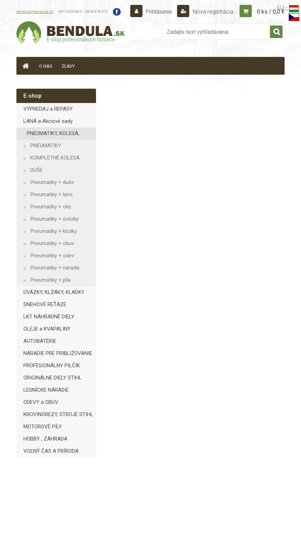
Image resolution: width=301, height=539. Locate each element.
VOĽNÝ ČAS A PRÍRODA (51, 451)
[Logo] (70, 33)
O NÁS (45, 66)
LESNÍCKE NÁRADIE (46, 390)
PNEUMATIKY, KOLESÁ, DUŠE (53, 135)
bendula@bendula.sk (34, 11)
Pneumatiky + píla (50, 280)
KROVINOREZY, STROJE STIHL (58, 414)
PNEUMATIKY (45, 145)
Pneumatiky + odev (52, 255)
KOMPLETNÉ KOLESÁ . (56, 158)
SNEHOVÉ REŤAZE (44, 304)
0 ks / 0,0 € (271, 11)
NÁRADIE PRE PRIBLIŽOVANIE (57, 353)
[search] (276, 32)
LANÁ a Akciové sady (48, 121)
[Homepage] (25, 66)
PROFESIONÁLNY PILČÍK (51, 365)
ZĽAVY (68, 66)
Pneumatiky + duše (52, 182)
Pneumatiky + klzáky (53, 231)
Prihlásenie (159, 11)
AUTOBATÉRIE (39, 341)
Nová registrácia (212, 11)
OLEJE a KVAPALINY (47, 329)
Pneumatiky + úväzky (54, 219)
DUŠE (36, 170)
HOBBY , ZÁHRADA (45, 439)
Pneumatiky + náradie (55, 268)
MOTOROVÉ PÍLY (42, 426)
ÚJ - (288, 9)
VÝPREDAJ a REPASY (48, 109)
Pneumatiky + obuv (52, 243)
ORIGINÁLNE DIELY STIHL (52, 378)
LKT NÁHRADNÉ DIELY (48, 316)
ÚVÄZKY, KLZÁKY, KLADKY (54, 292)
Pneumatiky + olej (50, 207)
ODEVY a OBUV (40, 402)
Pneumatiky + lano (51, 194)
